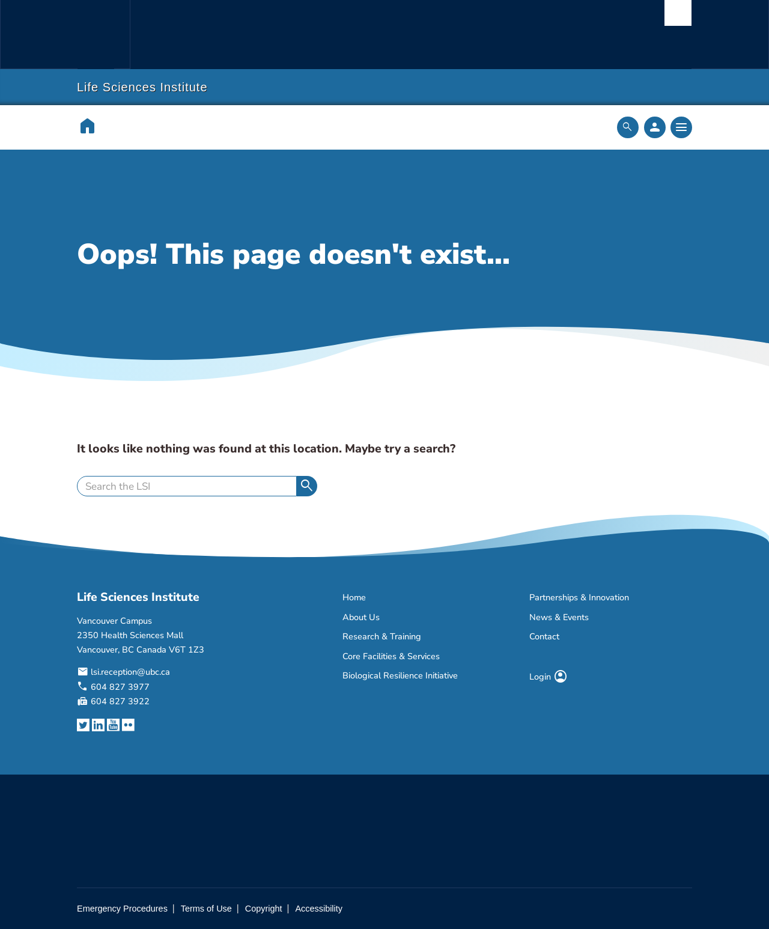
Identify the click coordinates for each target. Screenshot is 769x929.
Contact (544, 636)
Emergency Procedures (122, 908)
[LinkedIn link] (98, 726)
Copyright (263, 908)
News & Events (559, 617)
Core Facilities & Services (391, 656)
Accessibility (318, 908)
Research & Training (381, 636)
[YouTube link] (113, 726)
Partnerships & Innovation (579, 597)
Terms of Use (206, 908)
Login (548, 676)
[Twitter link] (83, 726)
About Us (361, 617)
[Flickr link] (128, 726)
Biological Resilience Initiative (400, 675)
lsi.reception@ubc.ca (130, 672)
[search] (187, 486)
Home (354, 597)
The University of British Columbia (103, 34)
